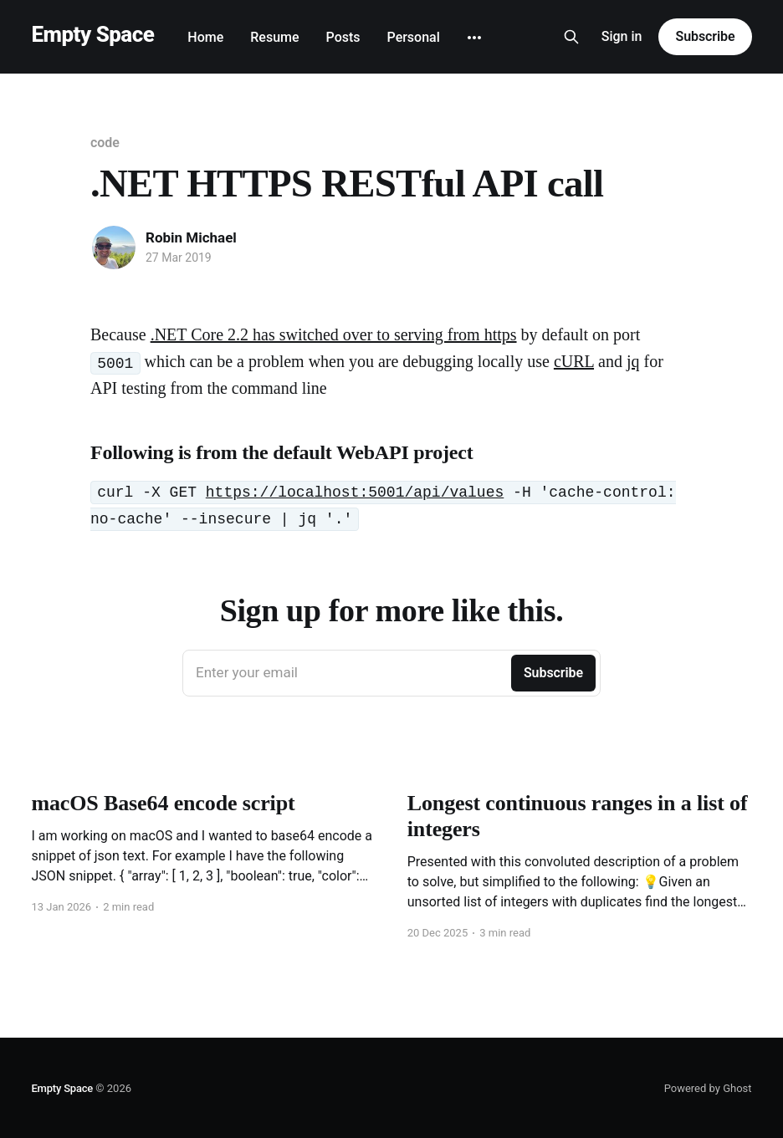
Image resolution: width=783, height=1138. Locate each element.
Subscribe (704, 36)
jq (633, 361)
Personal (413, 37)
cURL (574, 361)
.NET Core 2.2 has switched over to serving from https (334, 334)
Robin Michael (191, 237)
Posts (343, 37)
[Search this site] (571, 36)
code (105, 143)
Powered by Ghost (708, 1088)
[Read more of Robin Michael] (113, 247)
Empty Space (92, 34)
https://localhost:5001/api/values (355, 492)
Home (205, 37)
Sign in (621, 36)
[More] (474, 37)
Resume (274, 37)
